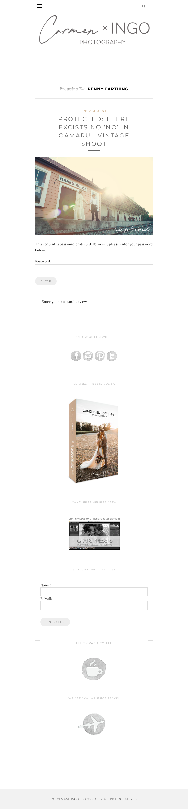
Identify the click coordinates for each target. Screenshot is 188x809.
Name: (45, 585)
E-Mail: (46, 598)
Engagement (94, 111)
